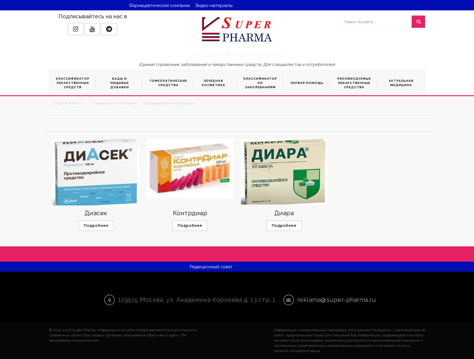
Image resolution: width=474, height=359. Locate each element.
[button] (75, 29)
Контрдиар (190, 213)
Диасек (96, 213)
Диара (284, 213)
